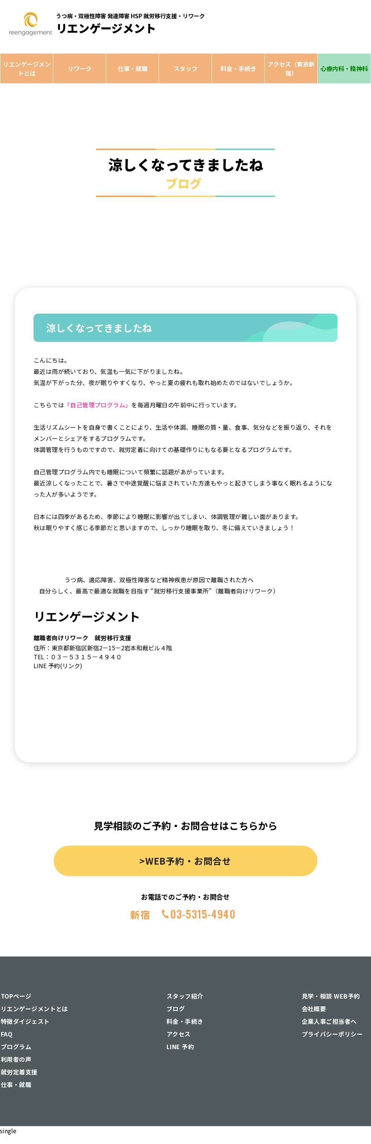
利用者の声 (16, 1059)
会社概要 (314, 1008)
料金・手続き (238, 68)
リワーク (80, 68)
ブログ (176, 1008)
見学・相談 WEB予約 (331, 995)
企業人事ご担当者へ (329, 1021)
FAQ (6, 1033)
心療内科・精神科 (344, 68)
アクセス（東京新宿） (291, 68)
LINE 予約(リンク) (58, 665)
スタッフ (185, 68)
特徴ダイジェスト (25, 1021)
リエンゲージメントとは (27, 68)
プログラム (16, 1046)
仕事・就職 (133, 68)
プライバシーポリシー (332, 1033)
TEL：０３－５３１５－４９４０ (78, 656)
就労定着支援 (19, 1071)
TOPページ (16, 995)
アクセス (179, 1033)
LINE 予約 (180, 1046)
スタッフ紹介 (185, 995)
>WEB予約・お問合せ (185, 860)
